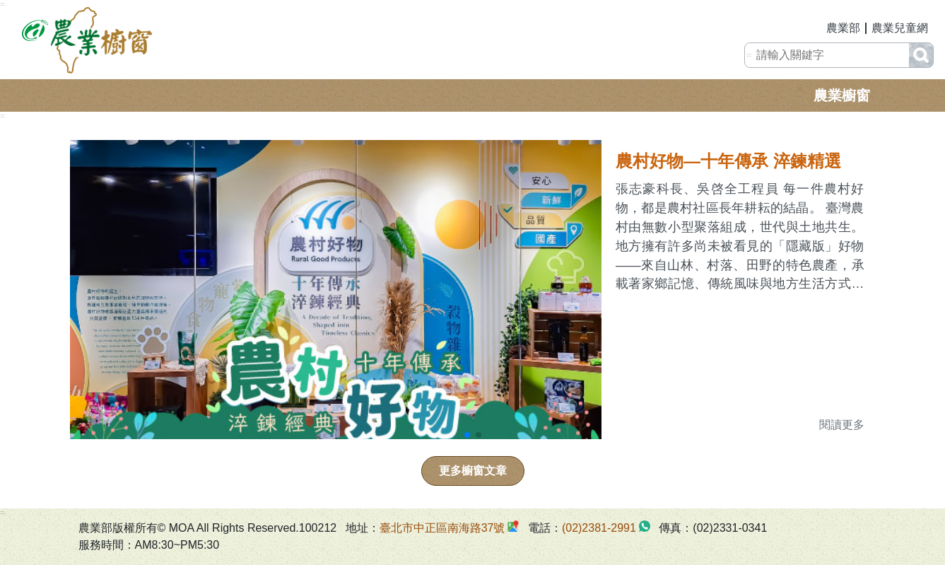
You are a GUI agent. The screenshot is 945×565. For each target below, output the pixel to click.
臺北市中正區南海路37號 (442, 528)
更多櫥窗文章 (473, 471)
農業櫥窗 (842, 95)
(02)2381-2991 (599, 528)
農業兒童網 (899, 28)
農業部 (843, 28)
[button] (467, 435)
